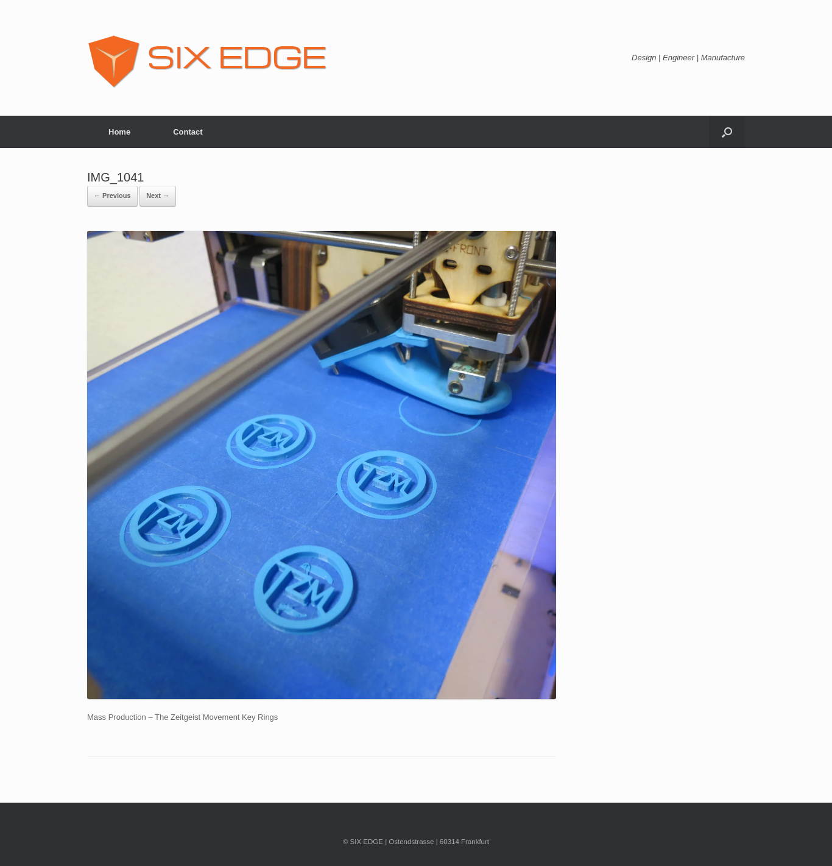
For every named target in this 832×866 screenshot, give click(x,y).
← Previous (112, 195)
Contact (187, 131)
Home (119, 131)
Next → (157, 195)
